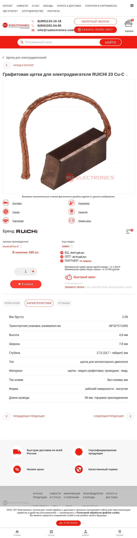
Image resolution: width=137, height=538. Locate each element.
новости (22, 6)
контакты (53, 11)
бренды (48, 6)
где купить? (10, 11)
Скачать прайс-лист (95, 29)
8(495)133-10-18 (46, 21)
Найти (110, 42)
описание (12, 303)
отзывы (64, 303)
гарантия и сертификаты (101, 6)
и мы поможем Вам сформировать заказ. (99, 285)
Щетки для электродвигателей (26, 57)
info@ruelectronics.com (52, 30)
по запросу (86, 261)
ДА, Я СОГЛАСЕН (68, 523)
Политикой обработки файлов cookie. (98, 512)
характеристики (39, 303)
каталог (8, 6)
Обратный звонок (95, 21)
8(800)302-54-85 (46, 25)
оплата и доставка (69, 6)
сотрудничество (32, 11)
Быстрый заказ (84, 277)
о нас (35, 6)
